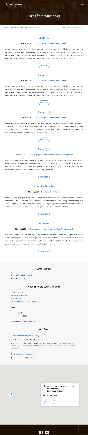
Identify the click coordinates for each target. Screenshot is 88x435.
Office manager (41, 43)
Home (7, 27)
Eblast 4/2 (44, 37)
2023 (31, 27)
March (36, 27)
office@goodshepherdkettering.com (25, 301)
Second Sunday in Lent (44, 186)
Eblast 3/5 (44, 223)
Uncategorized (67, 155)
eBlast (64, 43)
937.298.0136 (16, 298)
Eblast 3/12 (44, 149)
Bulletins (56, 192)
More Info (49, 402)
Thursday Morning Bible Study (25, 336)
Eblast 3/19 (44, 112)
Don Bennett (46, 192)
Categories (68, 27)
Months (79, 27)
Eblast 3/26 (44, 75)
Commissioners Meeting (22, 354)
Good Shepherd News (19, 27)
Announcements (55, 43)
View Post (44, 65)
